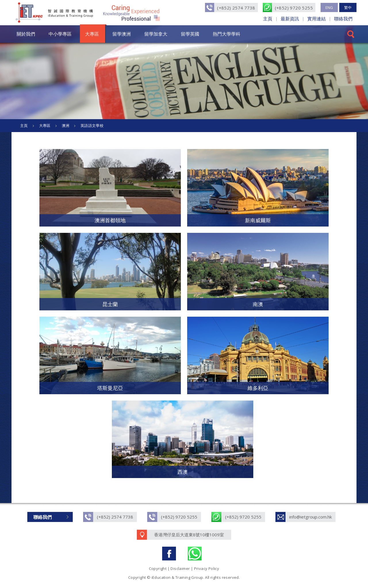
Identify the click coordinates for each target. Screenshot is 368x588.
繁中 (348, 7)
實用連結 (316, 19)
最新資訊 (290, 19)
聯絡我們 (343, 19)
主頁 (267, 19)
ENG (329, 7)
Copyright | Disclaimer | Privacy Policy (184, 568)
